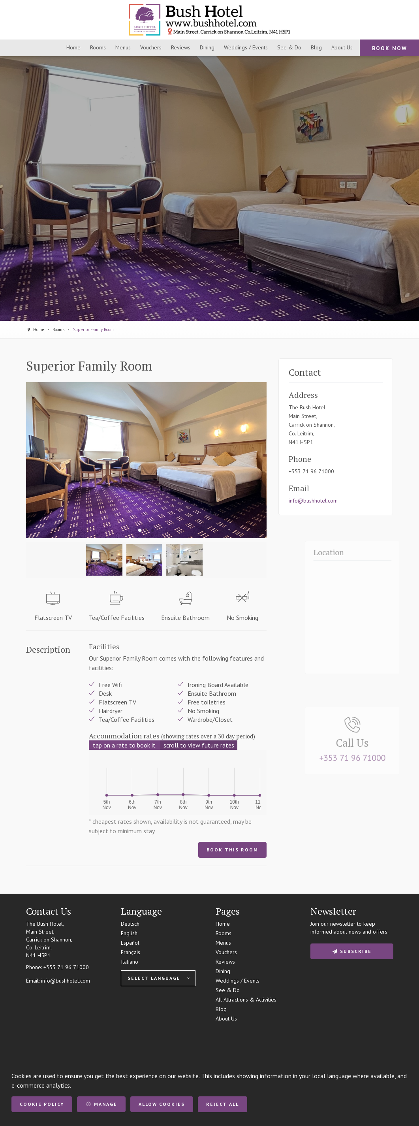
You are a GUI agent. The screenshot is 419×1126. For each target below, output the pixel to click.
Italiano (129, 961)
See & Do (228, 990)
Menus (223, 942)
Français (130, 952)
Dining (223, 971)
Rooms (223, 933)
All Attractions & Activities (246, 999)
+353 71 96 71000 (66, 967)
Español (130, 942)
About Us (226, 1018)
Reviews (225, 961)
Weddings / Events (237, 980)
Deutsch (130, 923)
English (129, 933)
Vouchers (226, 952)
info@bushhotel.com (313, 500)
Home (223, 923)
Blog (221, 1009)
